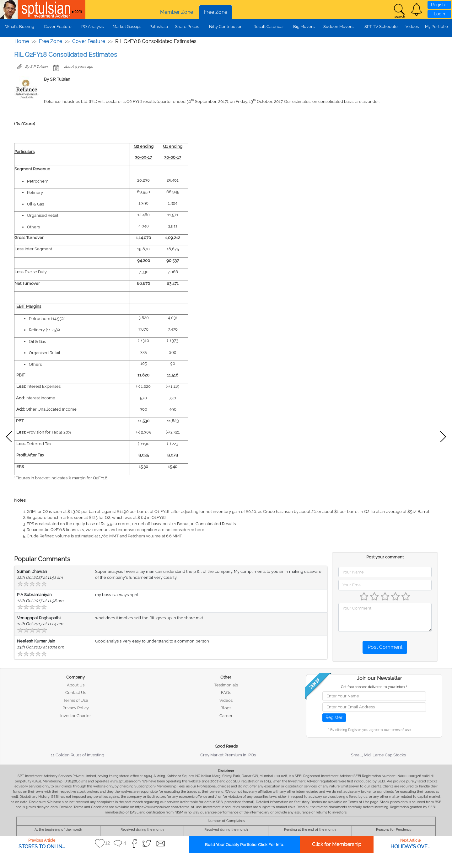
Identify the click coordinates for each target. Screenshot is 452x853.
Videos (412, 26)
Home (21, 41)
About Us (75, 685)
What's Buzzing (19, 26)
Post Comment (385, 647)
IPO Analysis (92, 26)
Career (226, 715)
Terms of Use (75, 700)
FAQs (226, 692)
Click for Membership (336, 844)
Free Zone (215, 12)
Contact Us (75, 692)
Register (439, 4)
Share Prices (187, 26)
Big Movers (304, 26)
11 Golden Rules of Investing (77, 755)
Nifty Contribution (226, 26)
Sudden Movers (338, 26)
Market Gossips (127, 26)
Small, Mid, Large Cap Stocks (378, 755)
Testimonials (226, 685)
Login (439, 13)
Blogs (225, 708)
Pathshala (158, 26)
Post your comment (385, 557)
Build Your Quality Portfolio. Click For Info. (244, 844)
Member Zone (176, 12)
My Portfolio (436, 26)
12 (107, 843)
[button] (416, 9)
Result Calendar (269, 26)
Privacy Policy (75, 708)
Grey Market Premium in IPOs (228, 755)
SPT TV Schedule (381, 26)
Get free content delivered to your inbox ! (374, 687)
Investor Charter (75, 715)
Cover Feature (58, 26)
